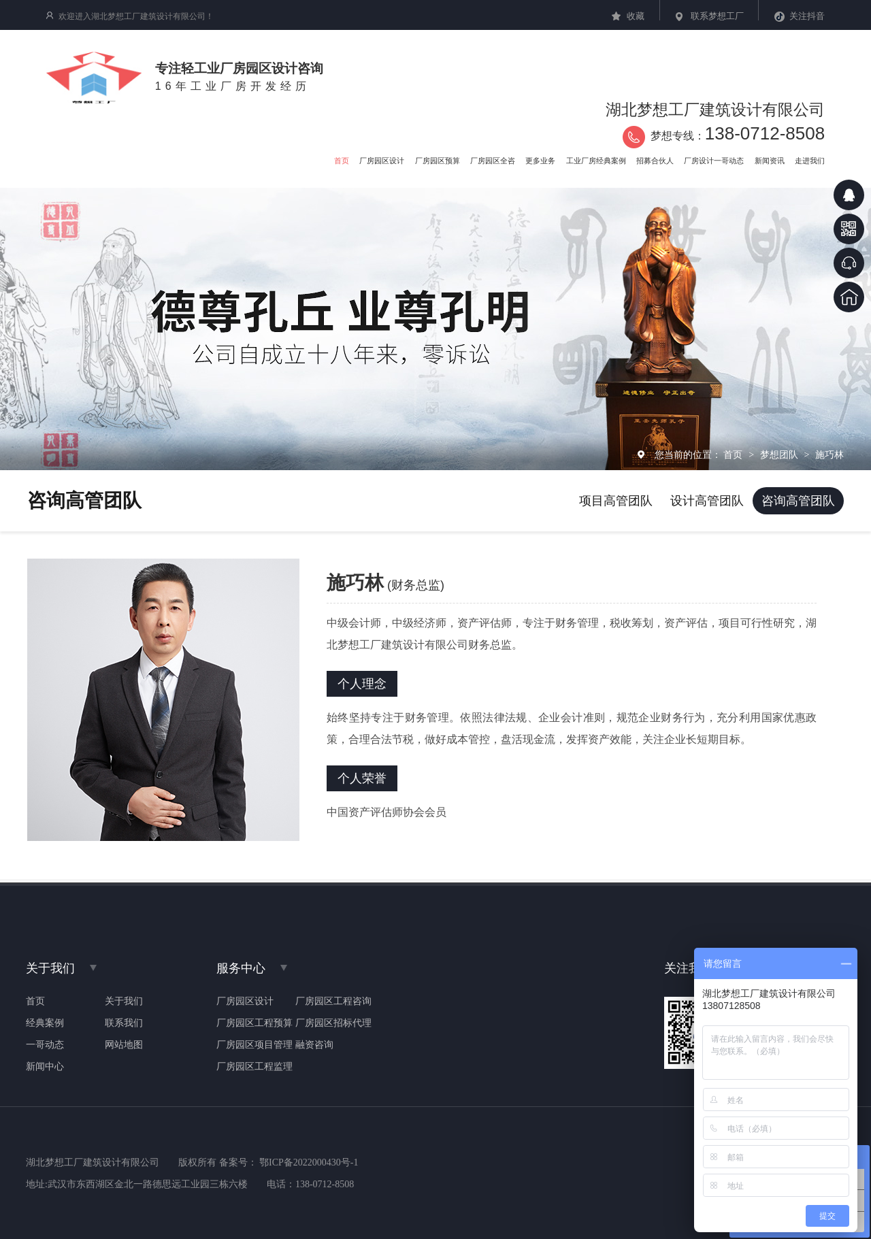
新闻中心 (45, 1067)
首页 (734, 454)
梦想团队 (780, 454)
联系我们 (124, 1023)
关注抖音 (807, 16)
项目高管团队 (616, 501)
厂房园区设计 (245, 1001)
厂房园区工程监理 (254, 1067)
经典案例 (45, 1023)
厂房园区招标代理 (333, 1023)
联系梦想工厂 (717, 16)
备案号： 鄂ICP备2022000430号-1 (289, 1162)
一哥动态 (45, 1045)
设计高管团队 (707, 501)
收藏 (635, 16)
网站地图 (124, 1045)
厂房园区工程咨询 (333, 1001)
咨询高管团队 (798, 501)
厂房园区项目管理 (254, 1045)
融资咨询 (314, 1045)
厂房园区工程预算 (254, 1023)
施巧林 (829, 454)
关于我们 (124, 1001)
